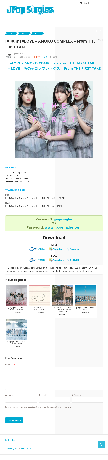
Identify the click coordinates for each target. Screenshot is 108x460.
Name (9, 395)
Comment (10, 364)
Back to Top (10, 440)
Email (43, 395)
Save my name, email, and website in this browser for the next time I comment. (38, 407)
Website (76, 395)
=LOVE (54, 57)
